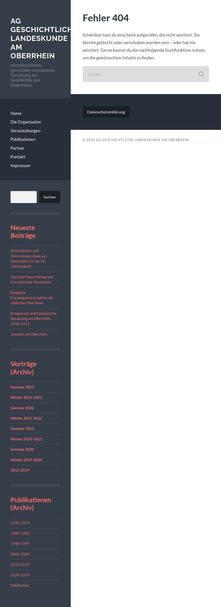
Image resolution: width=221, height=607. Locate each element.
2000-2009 (20, 554)
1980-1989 (20, 533)
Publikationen (23, 139)
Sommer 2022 (22, 408)
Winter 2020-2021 (26, 439)
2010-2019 (20, 564)
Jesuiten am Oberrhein (29, 334)
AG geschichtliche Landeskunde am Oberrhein (44, 38)
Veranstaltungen (25, 130)
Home (16, 113)
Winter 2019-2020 (26, 460)
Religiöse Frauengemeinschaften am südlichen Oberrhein (32, 297)
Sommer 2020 (22, 449)
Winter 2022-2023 (26, 397)
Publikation (20, 585)
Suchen (50, 196)
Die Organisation (26, 121)
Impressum (20, 165)
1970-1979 (20, 523)
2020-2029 (20, 575)
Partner (17, 148)
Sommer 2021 (22, 428)
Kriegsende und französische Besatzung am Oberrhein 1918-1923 (34, 318)
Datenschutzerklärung (106, 111)
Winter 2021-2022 (26, 418)
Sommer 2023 (22, 387)
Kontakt (18, 156)
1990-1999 (20, 543)
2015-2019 (20, 470)
